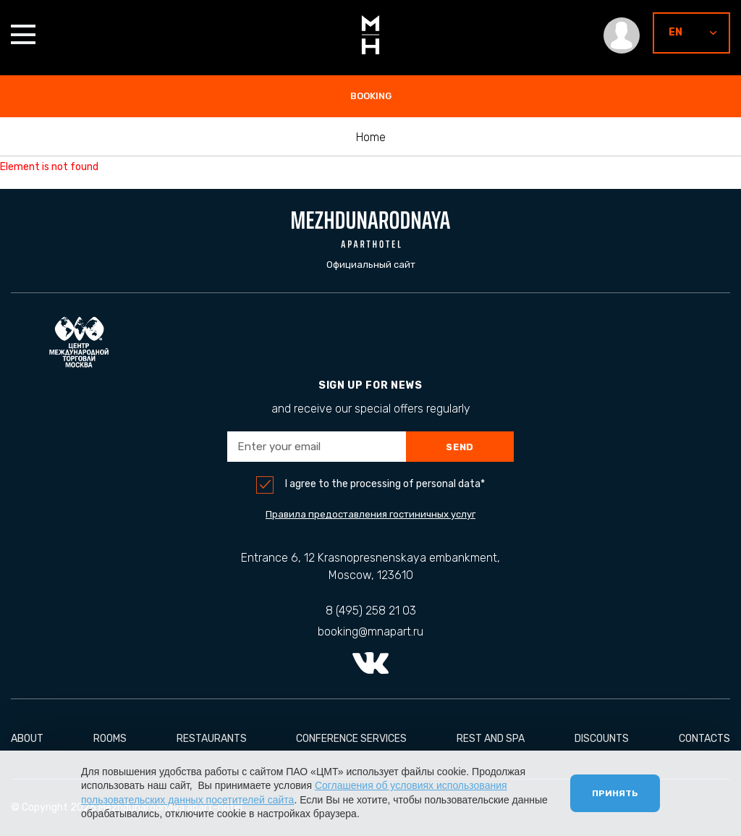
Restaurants (212, 738)
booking (370, 95)
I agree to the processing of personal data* (385, 484)
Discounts (602, 738)
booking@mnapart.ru (370, 631)
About (27, 738)
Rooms (110, 738)
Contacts (704, 738)
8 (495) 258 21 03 (371, 610)
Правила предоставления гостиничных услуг (370, 514)
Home (371, 137)
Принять (615, 793)
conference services (351, 738)
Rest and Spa (491, 738)
